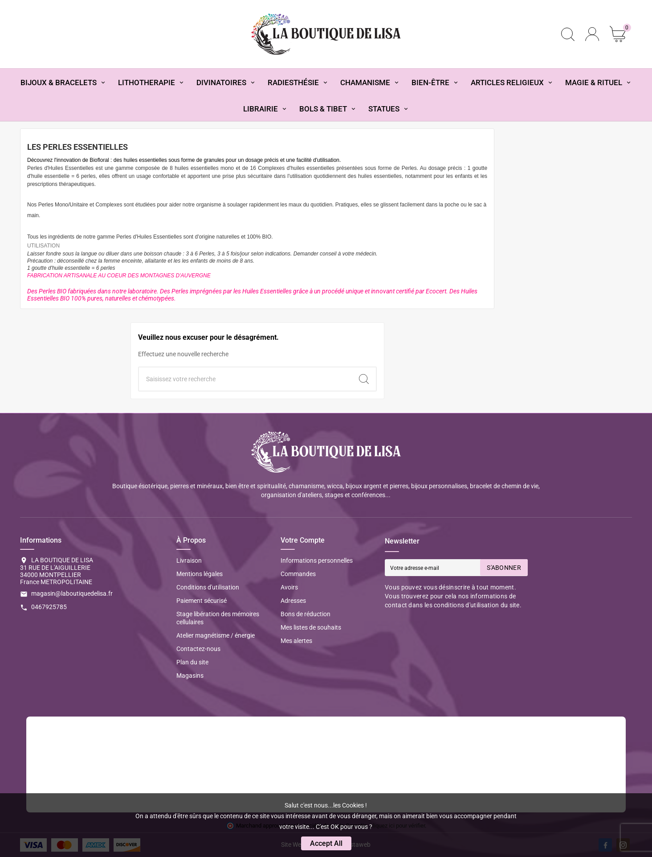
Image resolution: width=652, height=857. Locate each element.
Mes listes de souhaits (311, 627)
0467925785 (49, 606)
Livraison (189, 560)
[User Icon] (592, 34)
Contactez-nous (198, 648)
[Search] (364, 379)
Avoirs (289, 587)
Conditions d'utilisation (207, 587)
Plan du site (192, 662)
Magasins (190, 675)
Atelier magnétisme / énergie (215, 635)
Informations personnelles (317, 560)
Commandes (298, 573)
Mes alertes (296, 640)
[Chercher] (245, 379)
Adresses (293, 600)
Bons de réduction (305, 614)
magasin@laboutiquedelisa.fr (72, 593)
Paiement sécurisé (201, 600)
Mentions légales (199, 573)
